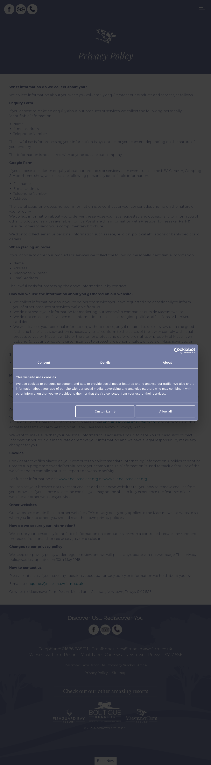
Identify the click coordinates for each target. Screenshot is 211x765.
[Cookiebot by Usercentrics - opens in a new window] (177, 351)
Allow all (165, 411)
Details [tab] (105, 362)
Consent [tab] (43, 362)
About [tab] (167, 362)
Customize (105, 411)
